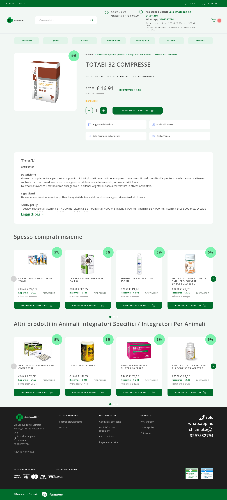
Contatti (10, 3)
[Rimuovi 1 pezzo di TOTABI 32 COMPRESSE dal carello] (89, 110)
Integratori (113, 40)
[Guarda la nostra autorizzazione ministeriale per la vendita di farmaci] (191, 473)
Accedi (191, 3)
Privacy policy (147, 421)
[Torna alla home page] (16, 20)
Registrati (211, 3)
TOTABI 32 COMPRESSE (166, 54)
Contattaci (63, 427)
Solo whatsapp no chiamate (24, 438)
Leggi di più (32, 214)
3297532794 (166, 19)
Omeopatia (142, 40)
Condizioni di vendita (110, 421)
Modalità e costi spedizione (107, 429)
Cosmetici (26, 40)
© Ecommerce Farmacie (26, 494)
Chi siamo (146, 433)
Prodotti (200, 40)
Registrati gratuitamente (70, 421)
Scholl (84, 40)
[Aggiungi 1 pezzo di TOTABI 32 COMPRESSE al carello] (103, 110)
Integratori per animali (139, 54)
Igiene (55, 40)
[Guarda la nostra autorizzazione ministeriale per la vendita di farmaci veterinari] (207, 473)
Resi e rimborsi (106, 436)
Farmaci (171, 40)
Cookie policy (147, 427)
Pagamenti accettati (109, 442)
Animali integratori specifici (111, 54)
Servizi (22, 3)
